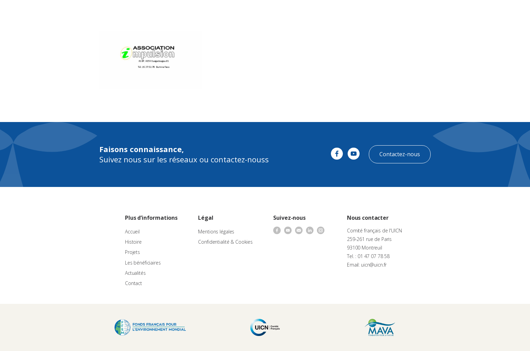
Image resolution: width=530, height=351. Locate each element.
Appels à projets (220, 12)
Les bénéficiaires (143, 262)
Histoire (133, 242)
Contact (353, 12)
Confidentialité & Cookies (225, 242)
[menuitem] (510, 12)
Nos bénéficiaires (293, 12)
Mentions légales (216, 231)
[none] (510, 12)
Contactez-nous (399, 154)
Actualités (328, 12)
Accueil (132, 231)
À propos (186, 12)
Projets (132, 252)
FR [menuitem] (507, 12)
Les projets (256, 12)
